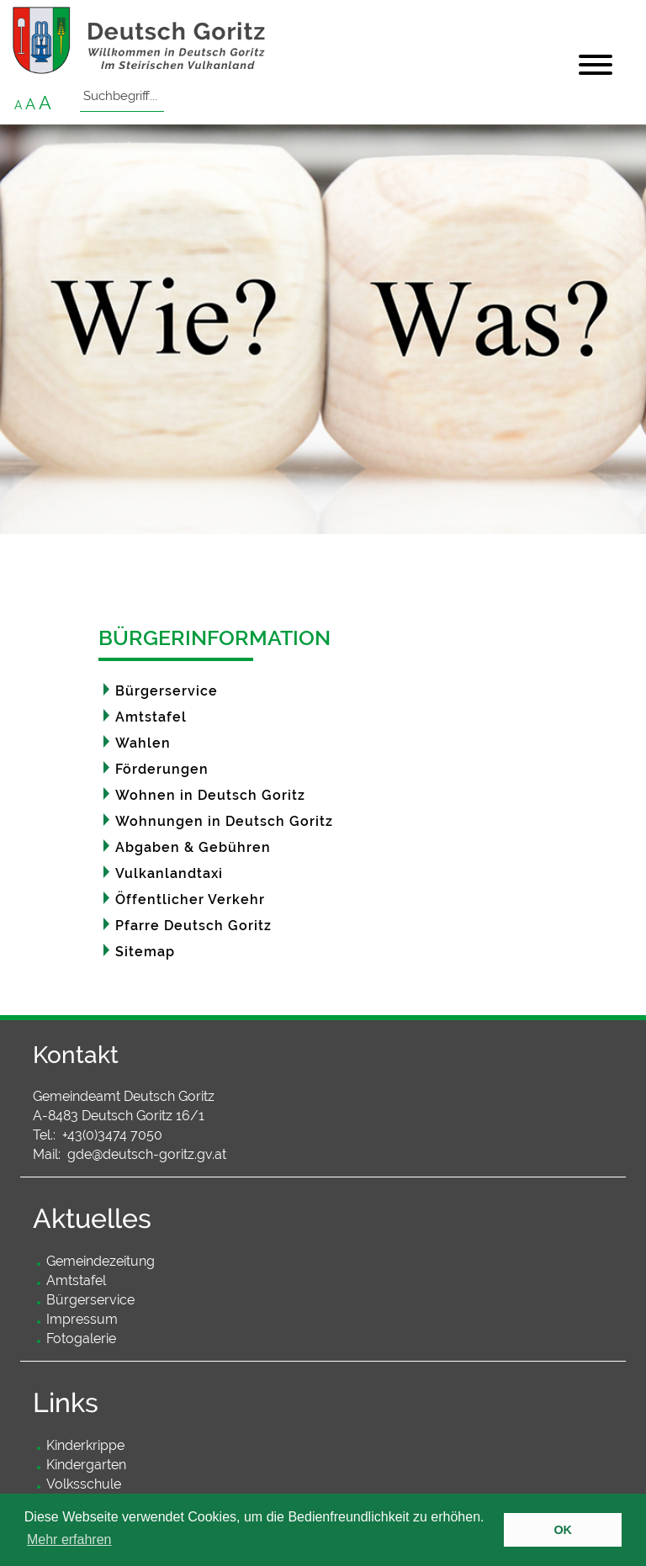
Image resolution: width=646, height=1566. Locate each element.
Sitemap (145, 952)
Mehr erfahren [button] (69, 1539)
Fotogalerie (81, 1338)
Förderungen (162, 769)
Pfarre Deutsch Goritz (193, 926)
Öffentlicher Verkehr (190, 899)
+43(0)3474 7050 (112, 1135)
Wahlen (143, 743)
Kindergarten (86, 1465)
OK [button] (562, 1530)
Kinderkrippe (85, 1445)
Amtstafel (151, 717)
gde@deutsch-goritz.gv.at (146, 1154)
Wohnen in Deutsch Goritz (210, 795)
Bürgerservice (166, 691)
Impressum (82, 1319)
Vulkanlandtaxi (169, 873)
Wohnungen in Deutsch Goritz (224, 821)
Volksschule (83, 1484)
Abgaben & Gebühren (193, 847)
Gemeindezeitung (100, 1261)
